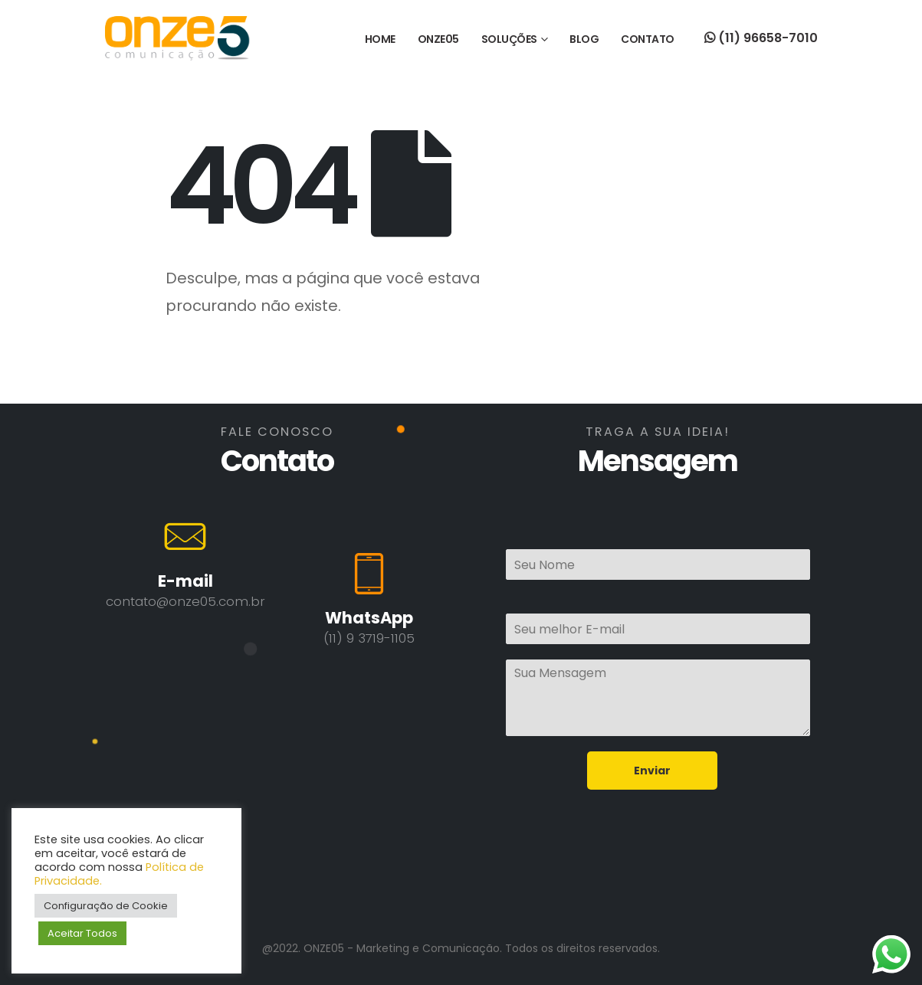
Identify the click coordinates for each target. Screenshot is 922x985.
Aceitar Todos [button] (82, 933)
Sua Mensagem (658, 697)
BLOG (584, 39)
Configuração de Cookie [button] (106, 905)
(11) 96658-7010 (761, 38)
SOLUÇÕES (509, 39)
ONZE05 (438, 39)
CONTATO (647, 39)
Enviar (652, 770)
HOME (380, 39)
